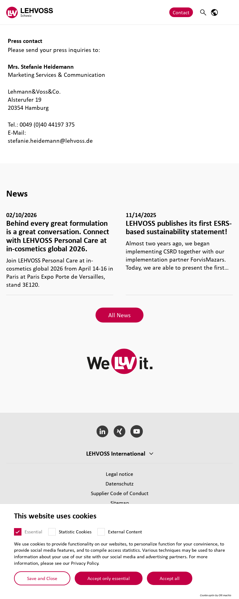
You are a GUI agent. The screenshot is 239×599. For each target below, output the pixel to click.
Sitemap (119, 503)
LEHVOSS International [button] (115, 453)
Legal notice (119, 474)
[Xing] (119, 431)
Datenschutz (119, 483)
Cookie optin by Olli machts (215, 595)
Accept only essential (108, 578)
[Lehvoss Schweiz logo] (29, 12)
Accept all (170, 578)
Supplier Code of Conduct (119, 493)
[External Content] (101, 532)
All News (119, 315)
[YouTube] (136, 431)
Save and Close (42, 578)
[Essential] (17, 532)
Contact (181, 12)
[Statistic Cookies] (52, 532)
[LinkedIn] (102, 431)
